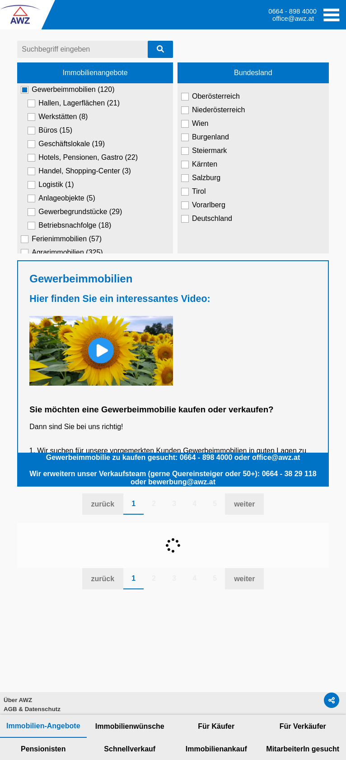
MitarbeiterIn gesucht (302, 749)
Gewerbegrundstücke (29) (75, 212)
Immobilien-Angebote (43, 726)
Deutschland (206, 219)
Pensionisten (43, 749)
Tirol (193, 191)
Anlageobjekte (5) (61, 198)
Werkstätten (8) (58, 117)
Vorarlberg (203, 205)
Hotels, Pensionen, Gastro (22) (83, 157)
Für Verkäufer (303, 726)
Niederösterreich (213, 110)
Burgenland (205, 137)
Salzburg (200, 178)
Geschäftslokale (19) (66, 144)
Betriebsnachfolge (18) (69, 225)
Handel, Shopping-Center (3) (79, 171)
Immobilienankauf (216, 749)
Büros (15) (50, 130)
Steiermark (204, 151)
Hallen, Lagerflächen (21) (74, 103)
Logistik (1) (51, 185)
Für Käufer (216, 726)
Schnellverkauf (129, 749)
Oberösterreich (210, 96)
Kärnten (199, 164)
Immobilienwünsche (129, 726)
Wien (194, 123)
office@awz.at (293, 18)
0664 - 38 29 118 (289, 474)
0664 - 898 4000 (206, 457)
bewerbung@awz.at (181, 482)
